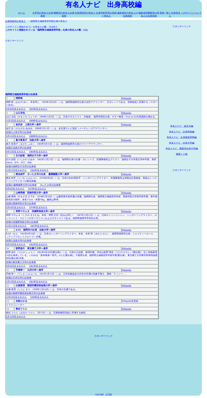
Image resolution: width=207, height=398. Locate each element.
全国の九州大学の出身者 (18, 277)
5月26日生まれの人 (16, 109)
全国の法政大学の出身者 (18, 148)
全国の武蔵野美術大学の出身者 (22, 222)
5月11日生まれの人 (15, 136)
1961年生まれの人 (38, 266)
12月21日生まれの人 (16, 170)
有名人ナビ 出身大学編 (181, 143)
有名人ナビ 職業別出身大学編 (182, 148)
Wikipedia (126, 98)
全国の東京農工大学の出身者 (21, 262)
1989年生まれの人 (38, 120)
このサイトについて (191, 13)
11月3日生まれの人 (15, 120)
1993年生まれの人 (38, 109)
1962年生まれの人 (38, 244)
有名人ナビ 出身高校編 (181, 131)
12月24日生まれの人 (16, 297)
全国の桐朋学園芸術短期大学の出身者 (25, 293)
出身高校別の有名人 (85, 13)
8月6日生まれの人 (15, 189)
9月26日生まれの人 (16, 266)
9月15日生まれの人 (16, 151)
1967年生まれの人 (39, 226)
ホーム (21, 13)
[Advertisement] (82, 62)
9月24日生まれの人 (16, 244)
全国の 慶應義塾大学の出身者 (21, 185)
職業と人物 (181, 154)
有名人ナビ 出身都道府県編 (182, 137)
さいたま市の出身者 (50, 185)
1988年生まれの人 (38, 136)
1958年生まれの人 (39, 297)
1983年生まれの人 (38, 151)
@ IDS (109, 394)
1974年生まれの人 (37, 189)
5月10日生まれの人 (16, 207)
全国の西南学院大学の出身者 (21, 203)
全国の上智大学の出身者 (18, 132)
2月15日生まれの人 (16, 281)
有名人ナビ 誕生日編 (181, 126)
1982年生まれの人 (39, 170)
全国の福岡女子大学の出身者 (21, 166)
